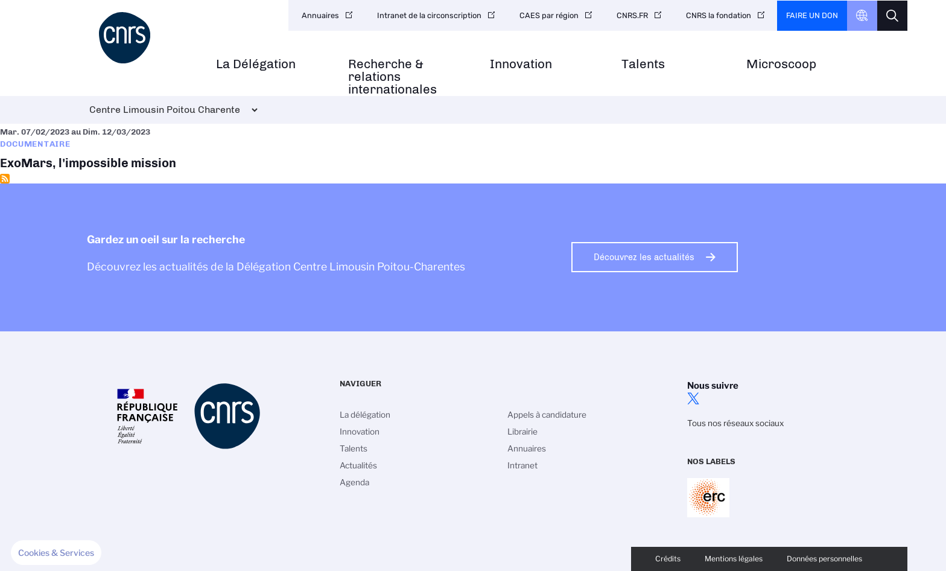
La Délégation (256, 64)
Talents (643, 64)
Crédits (668, 558)
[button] (56, 553)
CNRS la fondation (718, 15)
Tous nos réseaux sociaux (735, 423)
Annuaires (320, 15)
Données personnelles (824, 558)
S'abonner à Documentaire (5, 178)
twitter (693, 398)
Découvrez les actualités (644, 257)
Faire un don (812, 15)
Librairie (522, 431)
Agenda (354, 482)
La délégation (365, 414)
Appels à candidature (546, 414)
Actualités (358, 465)
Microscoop (781, 64)
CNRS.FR (632, 15)
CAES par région (549, 15)
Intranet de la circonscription (429, 15)
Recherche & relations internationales (392, 76)
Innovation (521, 64)
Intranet (522, 465)
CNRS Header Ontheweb (862, 16)
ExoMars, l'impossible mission (473, 149)
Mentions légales (734, 558)
